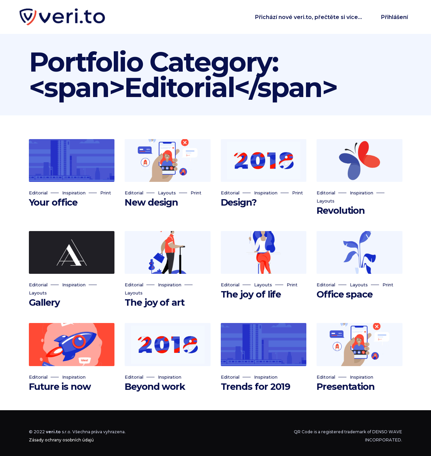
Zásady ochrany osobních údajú (61, 439)
